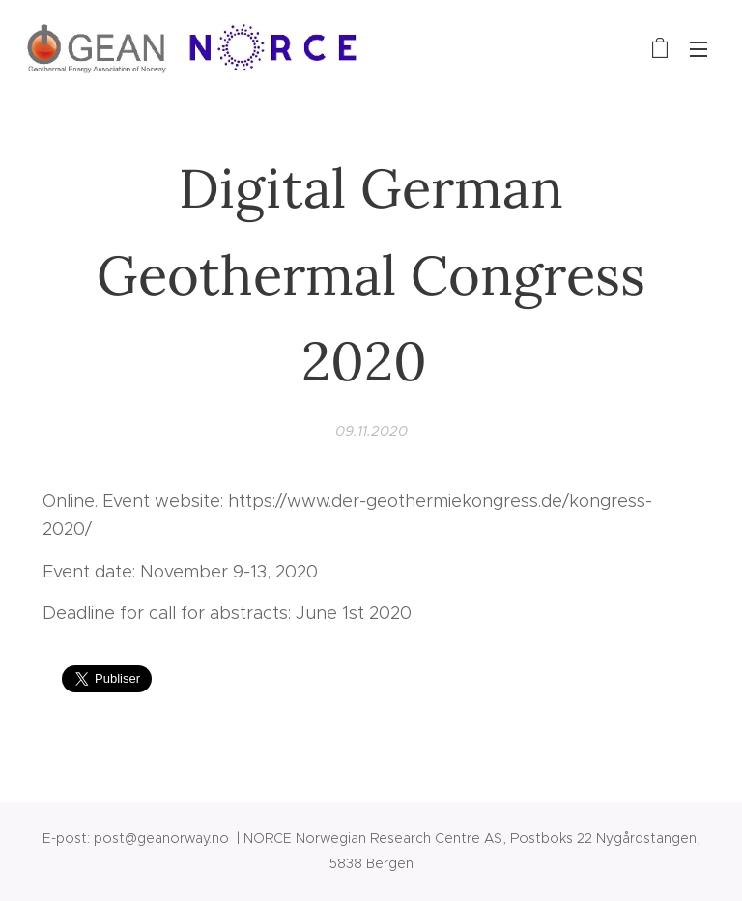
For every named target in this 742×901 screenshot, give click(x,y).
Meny (698, 49)
